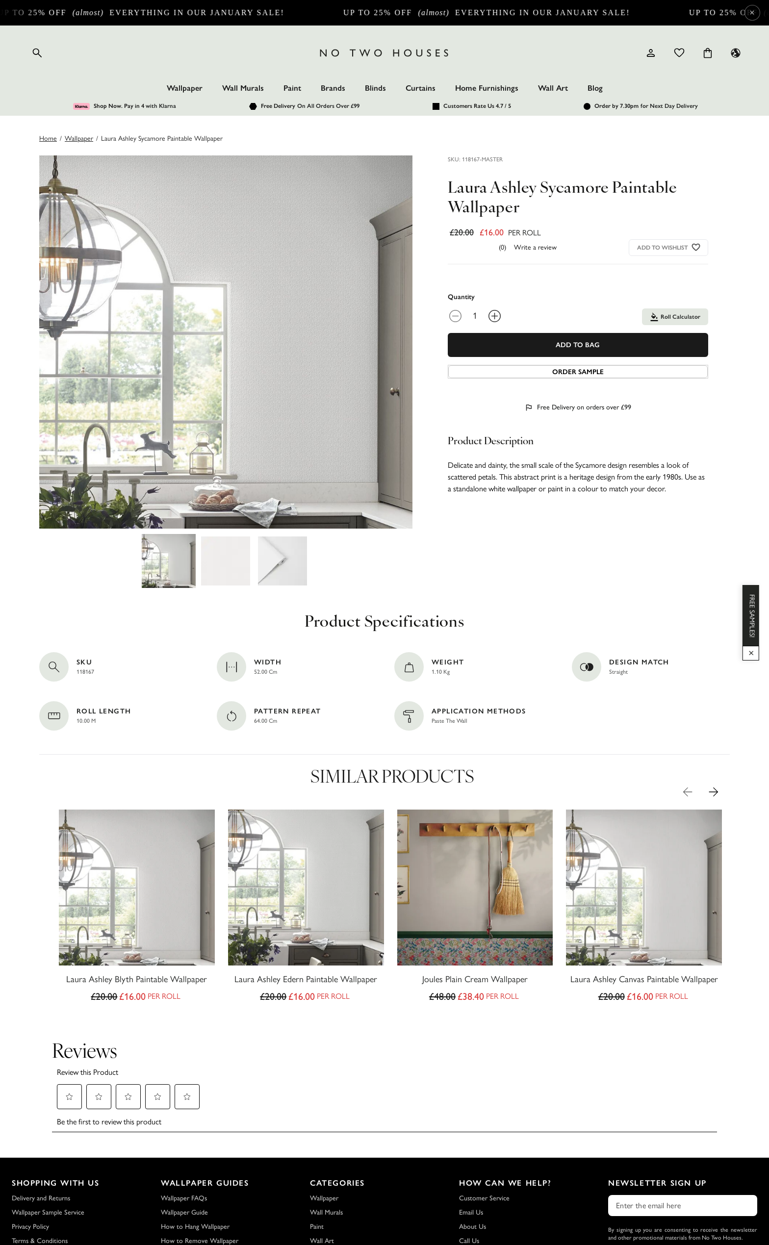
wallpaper (79, 138)
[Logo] (384, 53)
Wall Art (553, 88)
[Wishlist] (679, 53)
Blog (595, 88)
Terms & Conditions (40, 1241)
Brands (333, 88)
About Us (472, 1226)
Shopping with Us (56, 1183)
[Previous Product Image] (687, 792)
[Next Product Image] (713, 792)
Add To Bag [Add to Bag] (578, 345)
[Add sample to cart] (578, 372)
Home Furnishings (486, 88)
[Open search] (37, 53)
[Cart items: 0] (707, 53)
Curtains (421, 88)
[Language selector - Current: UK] (736, 53)
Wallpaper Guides (205, 1183)
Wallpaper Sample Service (48, 1212)
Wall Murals (243, 88)
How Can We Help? (505, 1183)
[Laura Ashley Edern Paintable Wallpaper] (306, 909)
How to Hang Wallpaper (195, 1226)
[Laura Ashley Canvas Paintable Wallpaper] (644, 909)
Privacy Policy (30, 1226)
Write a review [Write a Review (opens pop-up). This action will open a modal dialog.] (535, 247)
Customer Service (484, 1198)
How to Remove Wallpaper (199, 1241)
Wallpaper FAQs (184, 1198)
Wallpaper (185, 88)
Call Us (469, 1241)
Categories (337, 1183)
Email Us (471, 1212)
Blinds (375, 88)
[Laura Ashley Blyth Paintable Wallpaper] (137, 909)
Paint (292, 88)
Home (48, 138)
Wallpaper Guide (184, 1212)
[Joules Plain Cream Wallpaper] (475, 909)
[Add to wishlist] (696, 247)
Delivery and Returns (41, 1198)
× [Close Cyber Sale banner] (752, 13)
